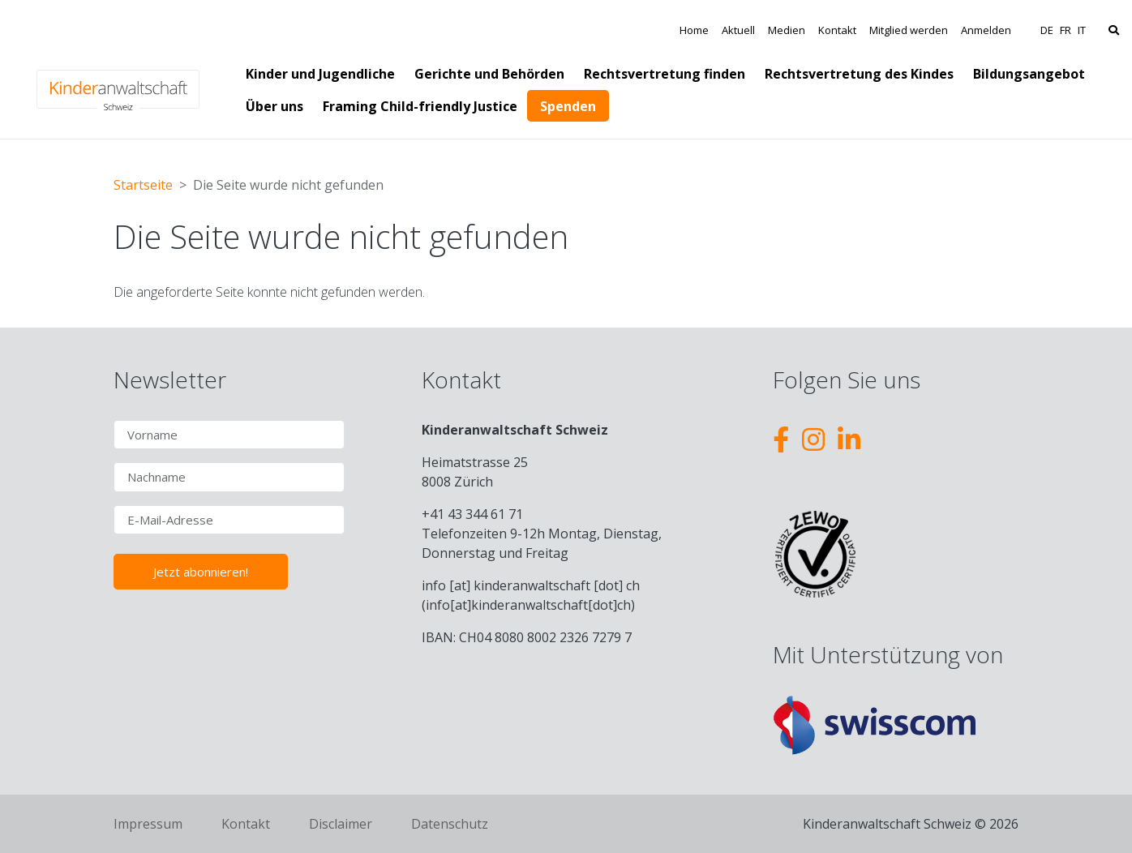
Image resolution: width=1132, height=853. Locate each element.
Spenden (568, 106)
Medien (786, 30)
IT (1082, 30)
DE (1046, 30)
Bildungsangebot (1029, 74)
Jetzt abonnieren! (200, 572)
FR (1065, 30)
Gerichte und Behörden (489, 74)
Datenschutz (449, 824)
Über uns (274, 106)
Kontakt (837, 30)
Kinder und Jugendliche (320, 74)
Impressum (148, 824)
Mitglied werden (908, 30)
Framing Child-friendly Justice (420, 106)
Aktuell (738, 30)
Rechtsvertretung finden (664, 74)
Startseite (143, 185)
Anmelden (986, 30)
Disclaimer (340, 824)
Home (694, 30)
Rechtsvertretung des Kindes (859, 74)
